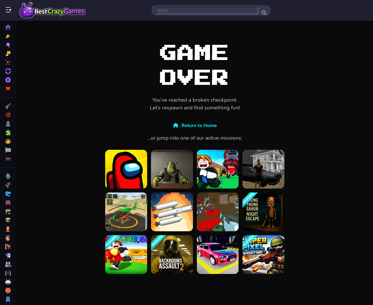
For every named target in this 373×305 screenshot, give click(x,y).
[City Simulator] (263, 169)
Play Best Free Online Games (53, 10)
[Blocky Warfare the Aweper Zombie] (218, 211)
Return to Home (195, 125)
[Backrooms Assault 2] (172, 254)
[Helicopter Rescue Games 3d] (126, 211)
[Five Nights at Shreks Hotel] (172, 169)
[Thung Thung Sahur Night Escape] (263, 211)
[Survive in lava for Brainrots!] (126, 254)
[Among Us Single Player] (126, 169)
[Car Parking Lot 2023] (218, 254)
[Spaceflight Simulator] (172, 211)
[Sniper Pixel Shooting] (263, 254)
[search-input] (207, 10)
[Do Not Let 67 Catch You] (218, 169)
